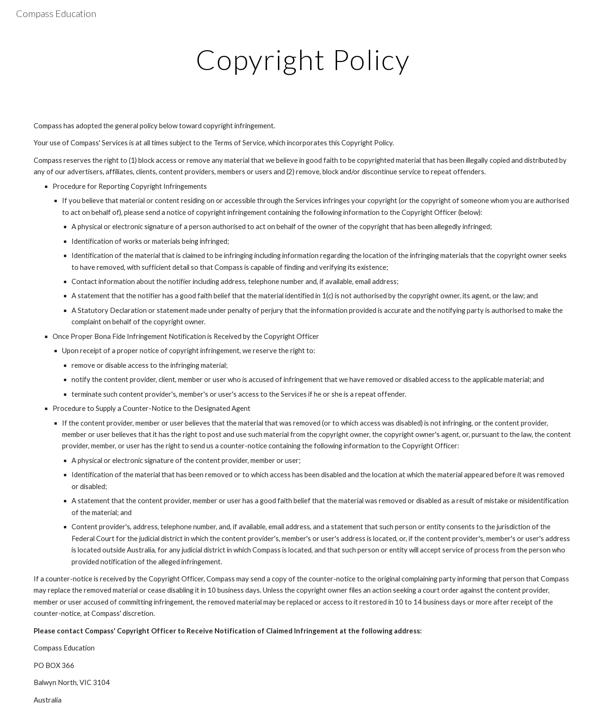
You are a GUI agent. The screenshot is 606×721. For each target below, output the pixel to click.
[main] (303, 59)
